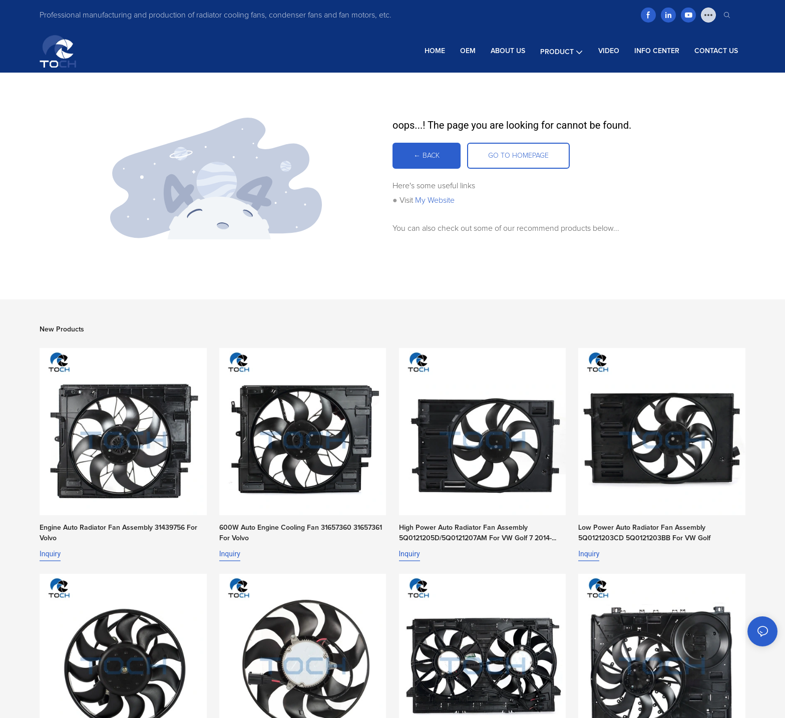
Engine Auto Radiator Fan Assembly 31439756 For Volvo (118, 533)
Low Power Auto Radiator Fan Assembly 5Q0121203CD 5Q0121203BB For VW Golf (644, 533)
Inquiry (50, 554)
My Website (435, 200)
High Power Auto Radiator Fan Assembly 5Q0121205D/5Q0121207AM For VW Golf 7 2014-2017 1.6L (475, 534)
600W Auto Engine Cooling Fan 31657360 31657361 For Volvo (300, 533)
